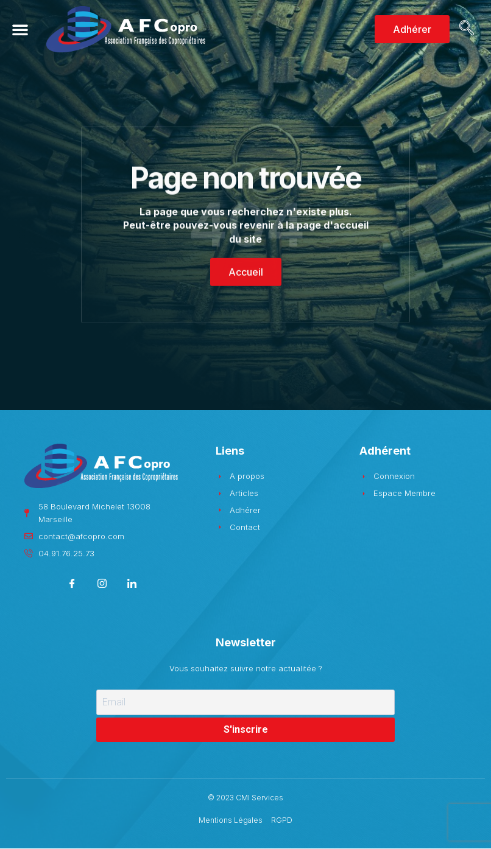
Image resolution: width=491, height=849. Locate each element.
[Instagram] (102, 585)
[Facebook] (72, 585)
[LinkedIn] (132, 585)
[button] (20, 29)
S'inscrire (246, 729)
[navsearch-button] (465, 29)
